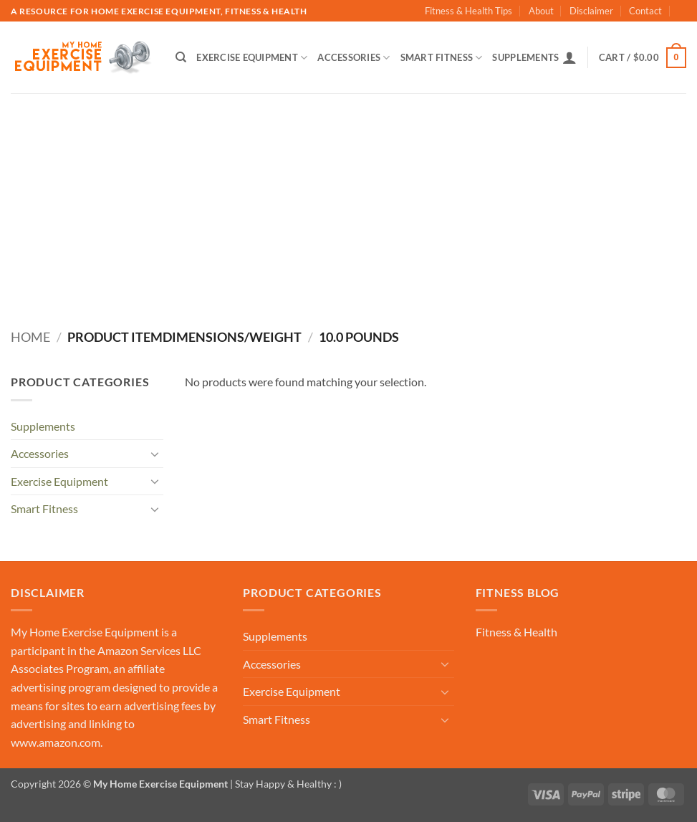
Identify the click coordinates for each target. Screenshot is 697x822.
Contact (645, 10)
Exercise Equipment (251, 57)
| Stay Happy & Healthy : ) (285, 784)
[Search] (181, 57)
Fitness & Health (516, 632)
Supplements (525, 57)
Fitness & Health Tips (468, 10)
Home (30, 337)
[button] (569, 57)
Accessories (353, 57)
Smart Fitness (441, 57)
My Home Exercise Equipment (85, 632)
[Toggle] (154, 453)
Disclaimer (591, 10)
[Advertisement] (348, 200)
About (541, 10)
